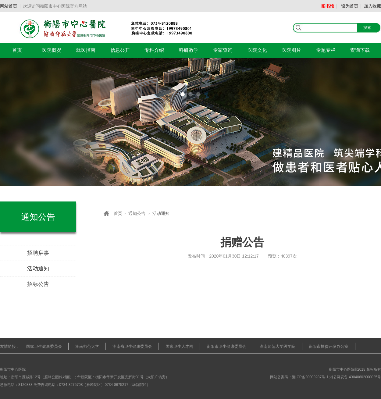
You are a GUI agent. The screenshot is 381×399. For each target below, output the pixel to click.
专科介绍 (154, 50)
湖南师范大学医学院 (277, 346)
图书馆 (327, 6)
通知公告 (136, 213)
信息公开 (120, 50)
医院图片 (291, 50)
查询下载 (360, 50)
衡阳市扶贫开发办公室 (328, 346)
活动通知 (160, 213)
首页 (17, 50)
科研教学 (188, 50)
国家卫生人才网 (179, 346)
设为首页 (349, 6)
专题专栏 (326, 50)
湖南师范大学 (87, 346)
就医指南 (85, 50)
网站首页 (8, 6)
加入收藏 (372, 6)
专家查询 (223, 50)
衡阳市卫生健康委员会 (226, 346)
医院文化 (257, 50)
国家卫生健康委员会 (44, 346)
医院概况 (51, 50)
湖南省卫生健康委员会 (132, 346)
